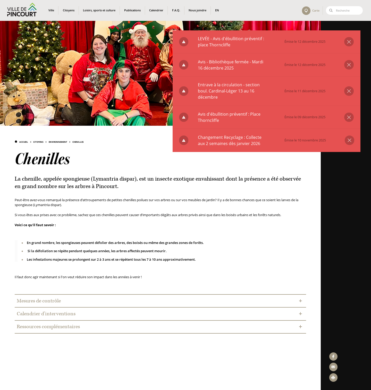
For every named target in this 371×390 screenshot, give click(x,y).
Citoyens (38, 141)
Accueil (23, 141)
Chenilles (77, 141)
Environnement (58, 141)
